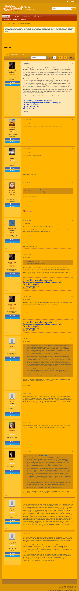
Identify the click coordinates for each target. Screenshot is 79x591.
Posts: (10, 79)
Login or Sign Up (71, 1)
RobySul (12, 401)
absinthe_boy (12, 542)
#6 (72, 254)
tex (12, 157)
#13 (72, 534)
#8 (72, 338)
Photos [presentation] (22, 54)
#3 (72, 149)
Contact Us (59, 582)
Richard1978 (12, 228)
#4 (72, 182)
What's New (15, 16)
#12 (72, 501)
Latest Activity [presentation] (14, 54)
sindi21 (12, 346)
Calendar (23, 19)
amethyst (12, 128)
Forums (6, 16)
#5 (72, 220)
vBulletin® (67, 587)
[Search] (62, 8)
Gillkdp (12, 509)
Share (12, 82)
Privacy (66, 582)
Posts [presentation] (6, 54)
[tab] (6, 54)
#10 (72, 422)
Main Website (38, 16)
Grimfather (12, 430)
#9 (72, 393)
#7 (72, 296)
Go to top (72, 582)
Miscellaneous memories (24, 23)
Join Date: (9, 78)
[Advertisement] (41, 40)
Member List (16, 19)
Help (52, 582)
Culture (14, 23)
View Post (40, 189)
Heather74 (12, 190)
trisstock (11, 459)
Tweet (12, 84)
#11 (72, 451)
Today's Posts (26, 16)
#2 (72, 120)
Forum (9, 23)
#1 (72, 63)
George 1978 (12, 71)
